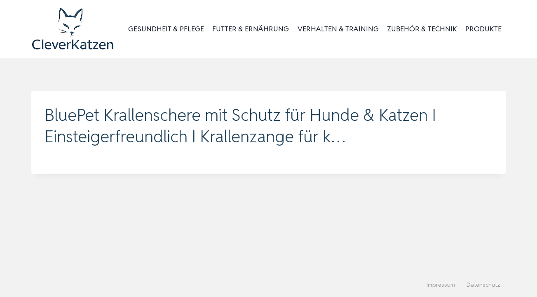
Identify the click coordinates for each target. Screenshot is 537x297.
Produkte (483, 28)
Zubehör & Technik (422, 28)
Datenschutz (483, 284)
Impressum (441, 284)
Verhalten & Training (338, 28)
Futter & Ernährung (250, 28)
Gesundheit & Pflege (166, 28)
